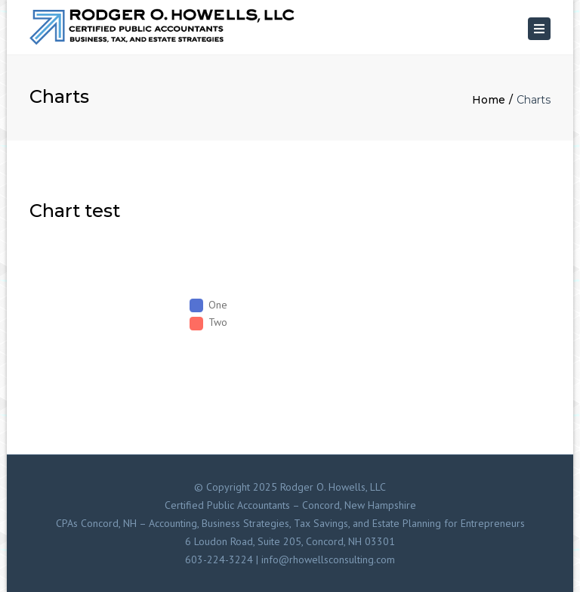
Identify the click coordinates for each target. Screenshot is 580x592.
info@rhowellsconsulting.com (328, 559)
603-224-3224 (219, 559)
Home (488, 100)
